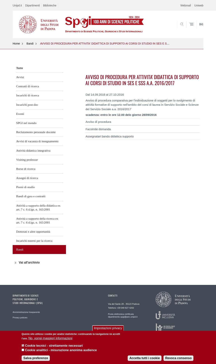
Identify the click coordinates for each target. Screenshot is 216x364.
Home (16, 43)
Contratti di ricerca (27, 86)
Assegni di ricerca (27, 178)
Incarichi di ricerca (27, 95)
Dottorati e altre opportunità (33, 231)
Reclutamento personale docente (36, 132)
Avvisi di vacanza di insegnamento (37, 141)
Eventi (20, 113)
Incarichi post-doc (27, 104)
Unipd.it (17, 5)
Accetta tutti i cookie (144, 358)
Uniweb (198, 5)
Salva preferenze (35, 358)
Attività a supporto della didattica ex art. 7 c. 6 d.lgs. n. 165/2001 (38, 207)
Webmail (185, 5)
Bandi (29, 43)
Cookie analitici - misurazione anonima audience (61, 350)
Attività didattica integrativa (33, 150)
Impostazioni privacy (108, 328)
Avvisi (20, 77)
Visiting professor (27, 159)
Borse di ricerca (25, 168)
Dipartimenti (32, 5)
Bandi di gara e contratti (31, 196)
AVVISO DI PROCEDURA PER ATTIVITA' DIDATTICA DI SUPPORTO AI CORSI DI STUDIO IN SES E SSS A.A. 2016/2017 (115, 43)
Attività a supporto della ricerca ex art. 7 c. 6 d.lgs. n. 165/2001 (37, 220)
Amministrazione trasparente (26, 312)
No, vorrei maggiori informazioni (50, 338)
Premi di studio (25, 187)
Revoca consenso (178, 358)
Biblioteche (49, 5)
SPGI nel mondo (26, 123)
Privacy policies (20, 317)
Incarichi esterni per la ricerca (34, 240)
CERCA (197, 29)
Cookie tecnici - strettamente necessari (54, 345)
